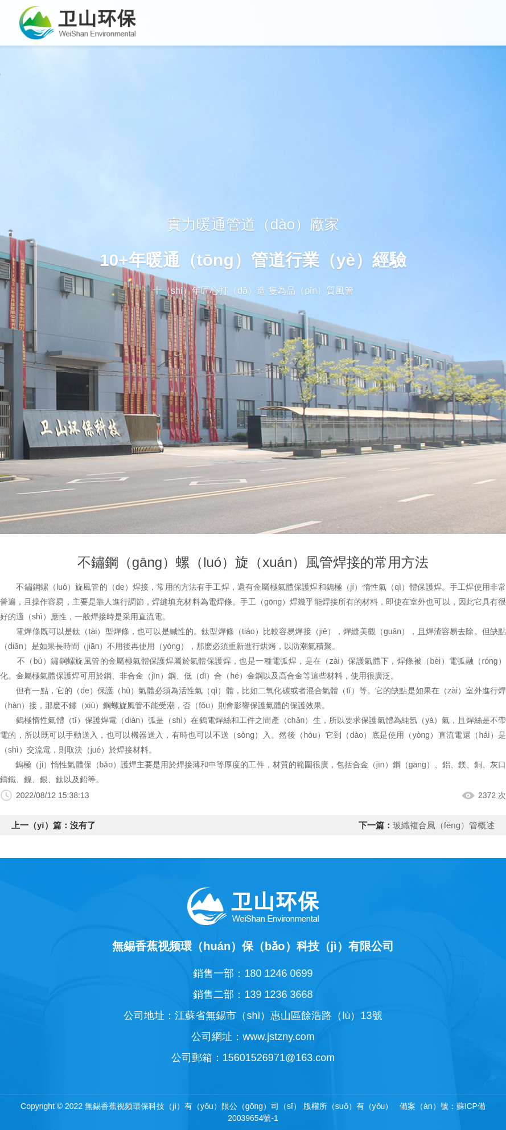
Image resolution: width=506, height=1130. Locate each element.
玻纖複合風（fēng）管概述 (444, 825)
